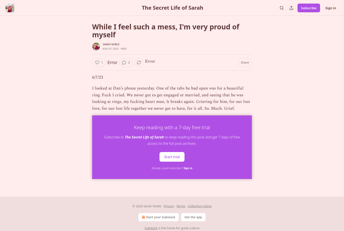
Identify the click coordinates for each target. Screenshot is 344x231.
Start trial (172, 156)
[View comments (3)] (126, 62)
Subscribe (309, 8)
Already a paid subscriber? (172, 168)
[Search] (281, 8)
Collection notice (199, 206)
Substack (151, 228)
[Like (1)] (99, 62)
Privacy (169, 206)
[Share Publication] (291, 8)
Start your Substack (158, 217)
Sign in (330, 8)
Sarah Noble (111, 44)
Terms (180, 206)
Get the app (193, 217)
